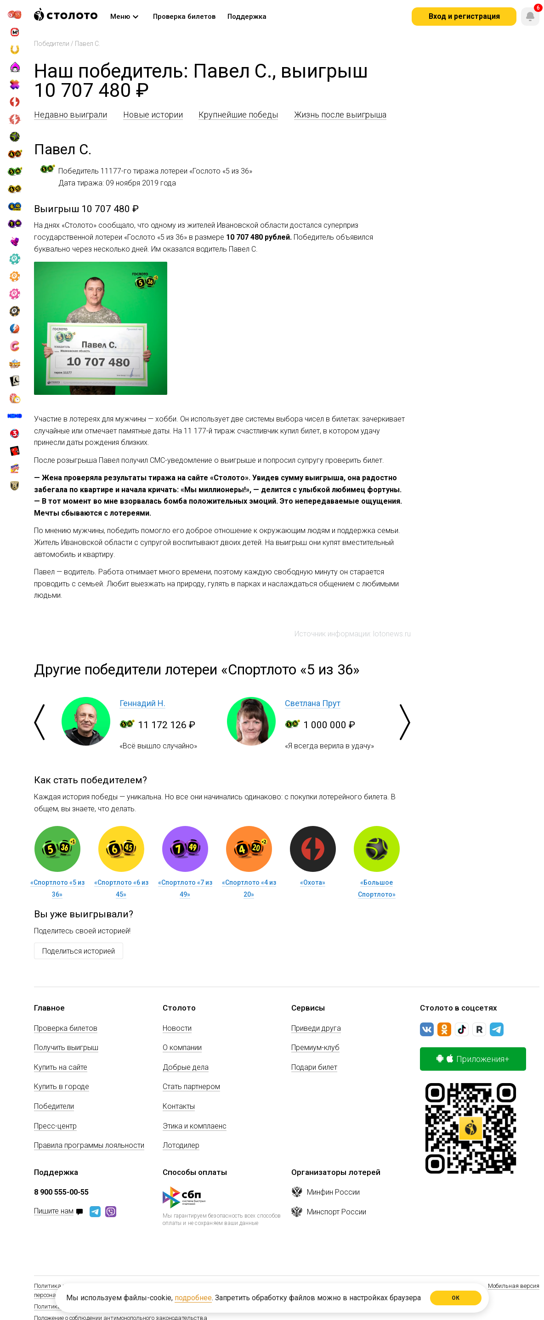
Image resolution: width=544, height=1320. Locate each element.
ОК (456, 1298)
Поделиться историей (78, 951)
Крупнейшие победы (238, 114)
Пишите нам (54, 1211)
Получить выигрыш (66, 1047)
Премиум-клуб (315, 1047)
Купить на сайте (60, 1067)
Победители (51, 43)
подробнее (193, 1297)
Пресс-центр (55, 1126)
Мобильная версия (513, 1285)
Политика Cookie (56, 1306)
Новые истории (153, 114)
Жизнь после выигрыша (340, 114)
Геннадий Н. (142, 703)
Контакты (179, 1106)
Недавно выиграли (70, 114)
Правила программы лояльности (89, 1145)
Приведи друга (316, 1028)
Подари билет (314, 1067)
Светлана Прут (312, 703)
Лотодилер (181, 1145)
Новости (177, 1028)
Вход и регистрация (464, 16)
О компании (182, 1047)
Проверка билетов (65, 1028)
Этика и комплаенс (195, 1126)
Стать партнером (191, 1086)
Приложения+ (473, 1059)
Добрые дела (186, 1067)
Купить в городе (61, 1086)
